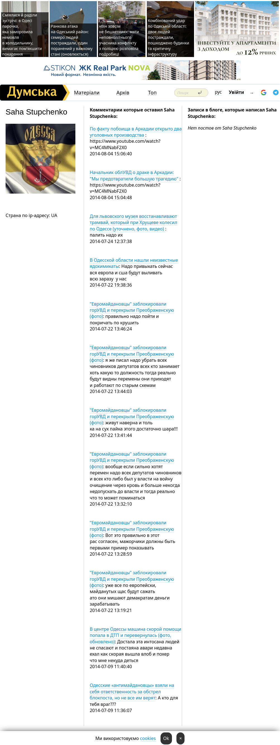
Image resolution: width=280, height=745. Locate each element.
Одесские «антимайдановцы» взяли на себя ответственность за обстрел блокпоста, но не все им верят (132, 691)
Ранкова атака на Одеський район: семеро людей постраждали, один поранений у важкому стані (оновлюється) (71, 40)
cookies (148, 738)
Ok (166, 738)
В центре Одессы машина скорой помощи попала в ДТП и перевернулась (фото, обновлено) (135, 635)
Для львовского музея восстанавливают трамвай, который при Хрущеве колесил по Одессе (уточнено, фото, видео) (133, 222)
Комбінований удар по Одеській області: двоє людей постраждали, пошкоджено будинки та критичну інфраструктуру (168, 37)
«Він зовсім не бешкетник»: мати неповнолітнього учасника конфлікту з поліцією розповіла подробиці (119, 40)
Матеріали (87, 92)
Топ (152, 92)
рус (218, 92)
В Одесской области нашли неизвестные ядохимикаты (134, 263)
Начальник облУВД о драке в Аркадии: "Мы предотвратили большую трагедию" (135, 175)
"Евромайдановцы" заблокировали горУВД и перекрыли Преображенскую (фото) (132, 310)
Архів (122, 92)
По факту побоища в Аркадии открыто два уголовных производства (136, 132)
